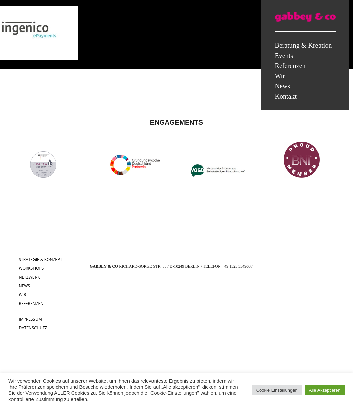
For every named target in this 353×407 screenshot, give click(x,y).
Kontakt (286, 96)
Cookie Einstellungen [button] (277, 390)
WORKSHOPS (31, 268)
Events (284, 55)
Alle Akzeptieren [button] (324, 390)
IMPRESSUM (30, 319)
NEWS (24, 286)
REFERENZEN (31, 303)
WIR (22, 295)
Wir (280, 76)
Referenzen (290, 65)
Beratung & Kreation (303, 45)
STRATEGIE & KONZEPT (40, 259)
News (282, 86)
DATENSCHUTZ (33, 328)
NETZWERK (29, 277)
